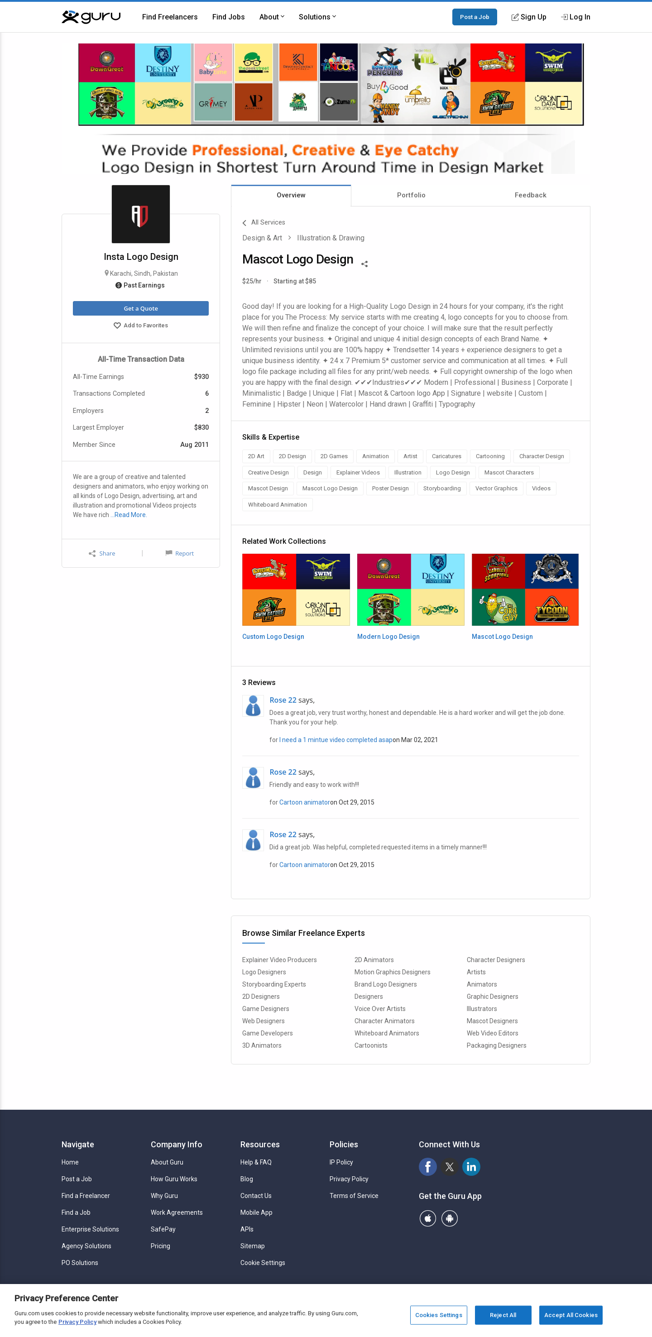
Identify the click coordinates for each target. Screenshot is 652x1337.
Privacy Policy (349, 1179)
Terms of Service (354, 1195)
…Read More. (128, 514)
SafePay (163, 1229)
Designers (369, 996)
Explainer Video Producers (279, 959)
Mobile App (256, 1212)
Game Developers (267, 1033)
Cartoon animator (304, 802)
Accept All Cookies (571, 1315)
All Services (263, 223)
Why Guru (164, 1195)
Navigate (78, 1144)
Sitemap (252, 1246)
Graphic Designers (492, 996)
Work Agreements (177, 1212)
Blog (246, 1179)
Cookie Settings (262, 1262)
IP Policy (341, 1162)
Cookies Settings (438, 1315)
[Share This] (364, 263)
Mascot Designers (492, 1021)
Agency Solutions (86, 1246)
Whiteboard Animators (387, 1033)
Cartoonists (371, 1045)
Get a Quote (141, 308)
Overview (291, 195)
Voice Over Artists (380, 1008)
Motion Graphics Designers (393, 972)
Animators (482, 984)
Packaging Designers (497, 1045)
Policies (344, 1144)
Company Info (176, 1144)
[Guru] (91, 17)
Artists (476, 972)
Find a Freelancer (86, 1195)
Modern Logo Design (388, 636)
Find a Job (76, 1212)
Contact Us (256, 1195)
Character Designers (496, 959)
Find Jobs (228, 17)
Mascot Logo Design (502, 636)
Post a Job (474, 16)
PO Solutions (80, 1262)
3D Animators (262, 1045)
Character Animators (385, 1021)
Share (102, 553)
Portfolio (411, 195)
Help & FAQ (256, 1162)
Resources (260, 1144)
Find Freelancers (170, 17)
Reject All (503, 1315)
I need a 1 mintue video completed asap (336, 739)
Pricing (160, 1246)
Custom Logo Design (273, 636)
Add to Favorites (141, 326)
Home (70, 1162)
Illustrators (482, 1008)
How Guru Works (174, 1179)
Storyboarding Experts (274, 984)
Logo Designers (264, 972)
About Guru (167, 1162)
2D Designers (261, 996)
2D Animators (374, 959)
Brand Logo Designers (386, 984)
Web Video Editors (492, 1033)
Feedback (531, 195)
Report (180, 553)
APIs (247, 1229)
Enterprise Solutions (90, 1229)
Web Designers (263, 1021)
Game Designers (265, 1008)
